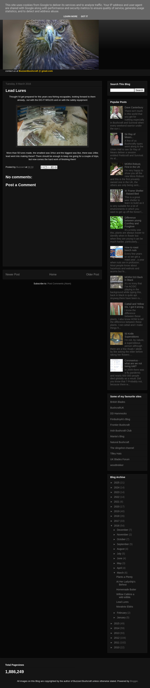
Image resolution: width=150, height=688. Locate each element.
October (121, 539)
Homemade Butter (126, 589)
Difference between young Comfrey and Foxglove (133, 222)
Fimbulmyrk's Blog (120, 419)
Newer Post (13, 274)
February (122, 612)
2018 (117, 516)
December (123, 529)
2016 (117, 525)
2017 (117, 520)
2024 (117, 487)
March (120, 572)
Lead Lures (122, 602)
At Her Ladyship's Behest (125, 583)
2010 (117, 647)
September (123, 544)
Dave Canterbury (134, 107)
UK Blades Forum (119, 459)
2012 (117, 637)
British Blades (117, 402)
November (123, 534)
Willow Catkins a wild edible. (125, 596)
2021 (117, 501)
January (121, 617)
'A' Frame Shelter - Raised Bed (134, 192)
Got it (84, 16)
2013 (117, 633)
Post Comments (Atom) (59, 283)
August (121, 548)
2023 (117, 492)
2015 (117, 623)
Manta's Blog (117, 436)
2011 (117, 642)
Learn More (70, 16)
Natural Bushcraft (119, 442)
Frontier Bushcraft (120, 424)
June (120, 558)
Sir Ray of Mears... (130, 136)
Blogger (134, 681)
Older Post (92, 274)
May (119, 563)
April (119, 568)
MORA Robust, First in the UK (133, 165)
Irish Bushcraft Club (121, 430)
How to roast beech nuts (131, 249)
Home (53, 274)
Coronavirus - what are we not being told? (133, 363)
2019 (117, 511)
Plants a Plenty (124, 576)
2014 (117, 628)
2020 (117, 506)
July (119, 553)
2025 (117, 482)
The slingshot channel (122, 448)
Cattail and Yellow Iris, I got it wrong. (134, 305)
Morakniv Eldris (124, 606)
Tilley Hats (116, 453)
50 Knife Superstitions (132, 335)
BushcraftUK (117, 407)
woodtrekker (116, 465)
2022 (117, 497)
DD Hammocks (118, 413)
